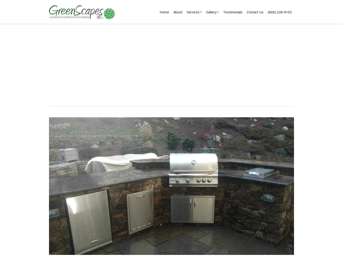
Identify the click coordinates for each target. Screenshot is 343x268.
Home (165, 73)
